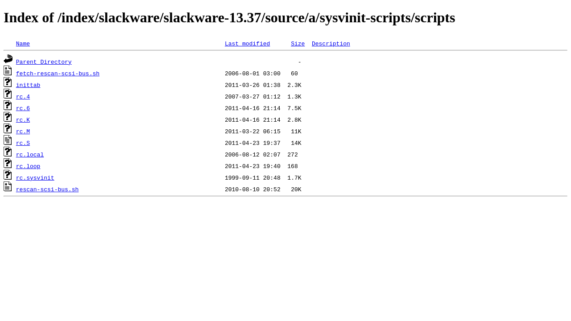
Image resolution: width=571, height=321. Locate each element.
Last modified (247, 43)
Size (298, 43)
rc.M (23, 131)
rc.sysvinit (35, 177)
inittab (28, 85)
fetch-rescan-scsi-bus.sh (57, 73)
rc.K (23, 119)
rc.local (30, 154)
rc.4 (23, 96)
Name (23, 43)
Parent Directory (44, 62)
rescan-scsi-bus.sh (47, 189)
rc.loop (28, 166)
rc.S (23, 143)
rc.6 (23, 108)
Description (331, 43)
